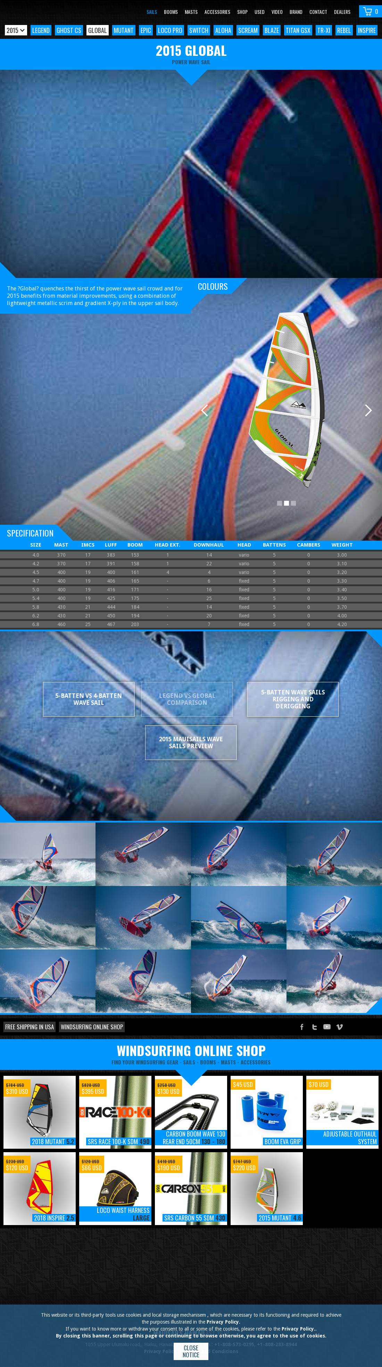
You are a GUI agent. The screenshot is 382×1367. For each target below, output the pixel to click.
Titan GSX (298, 30)
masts (228, 1062)
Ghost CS (69, 30)
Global (97, 30)
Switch (198, 30)
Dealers (342, 11)
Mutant (124, 30)
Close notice (191, 1351)
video (277, 11)
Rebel (344, 30)
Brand (296, 11)
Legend (41, 30)
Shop (242, 11)
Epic (146, 30)
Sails (152, 11)
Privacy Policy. (223, 1322)
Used (260, 11)
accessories (256, 1062)
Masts (191, 11)
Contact (318, 11)
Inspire (367, 30)
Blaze (272, 30)
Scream (248, 30)
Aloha (223, 30)
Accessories (217, 11)
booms (208, 1062)
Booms (171, 11)
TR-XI (323, 30)
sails (189, 1062)
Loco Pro (170, 30)
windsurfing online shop (191, 1050)
